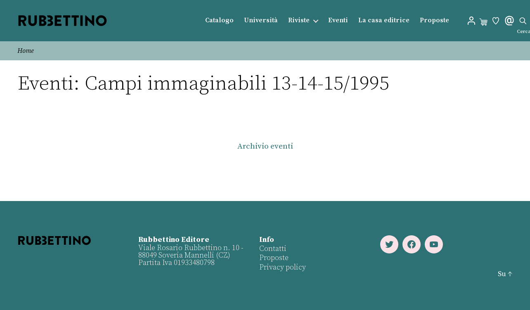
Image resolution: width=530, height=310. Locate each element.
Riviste (299, 20)
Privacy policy (282, 267)
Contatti (272, 248)
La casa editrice (383, 20)
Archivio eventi (265, 146)
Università (261, 20)
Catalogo (219, 20)
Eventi (338, 20)
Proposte (434, 20)
